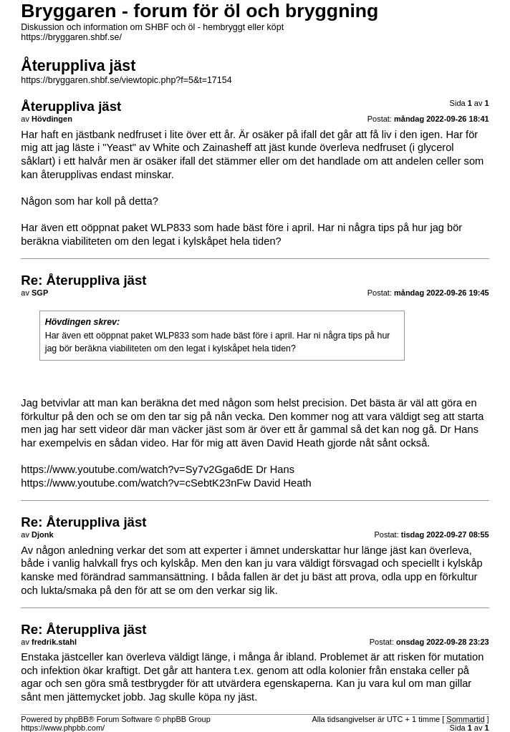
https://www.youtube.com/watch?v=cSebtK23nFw (136, 483)
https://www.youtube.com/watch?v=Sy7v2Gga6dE (137, 469)
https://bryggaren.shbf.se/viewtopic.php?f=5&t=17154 (126, 80)
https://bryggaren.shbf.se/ (71, 37)
